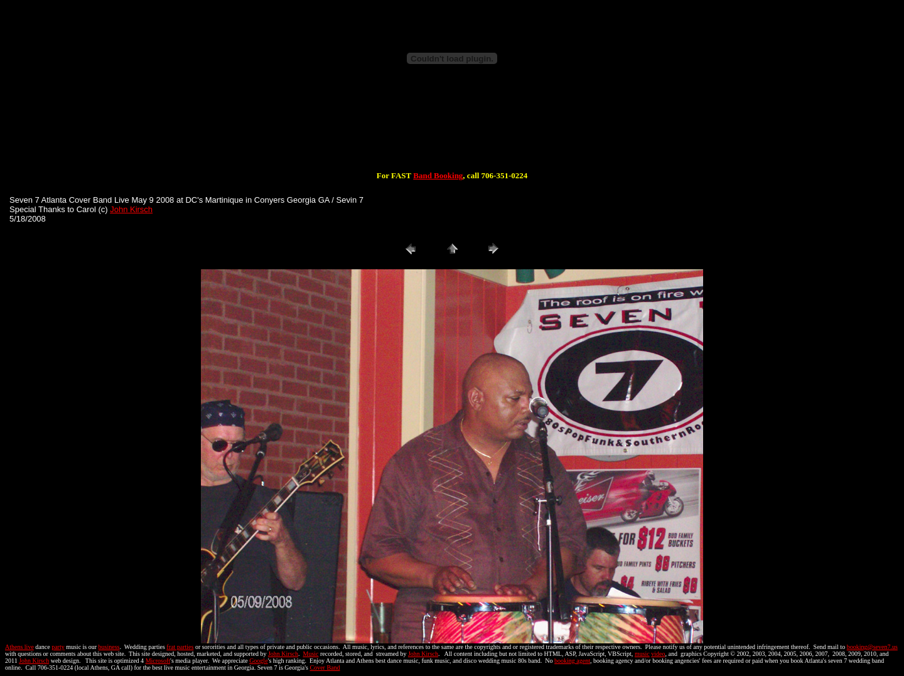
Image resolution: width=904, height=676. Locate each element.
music (642, 653)
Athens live (19, 646)
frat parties (179, 646)
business (109, 646)
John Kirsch (131, 209)
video (658, 653)
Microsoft (158, 660)
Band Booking (438, 175)
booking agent (572, 660)
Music (310, 653)
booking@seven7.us (872, 646)
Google (258, 660)
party (58, 646)
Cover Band (325, 667)
